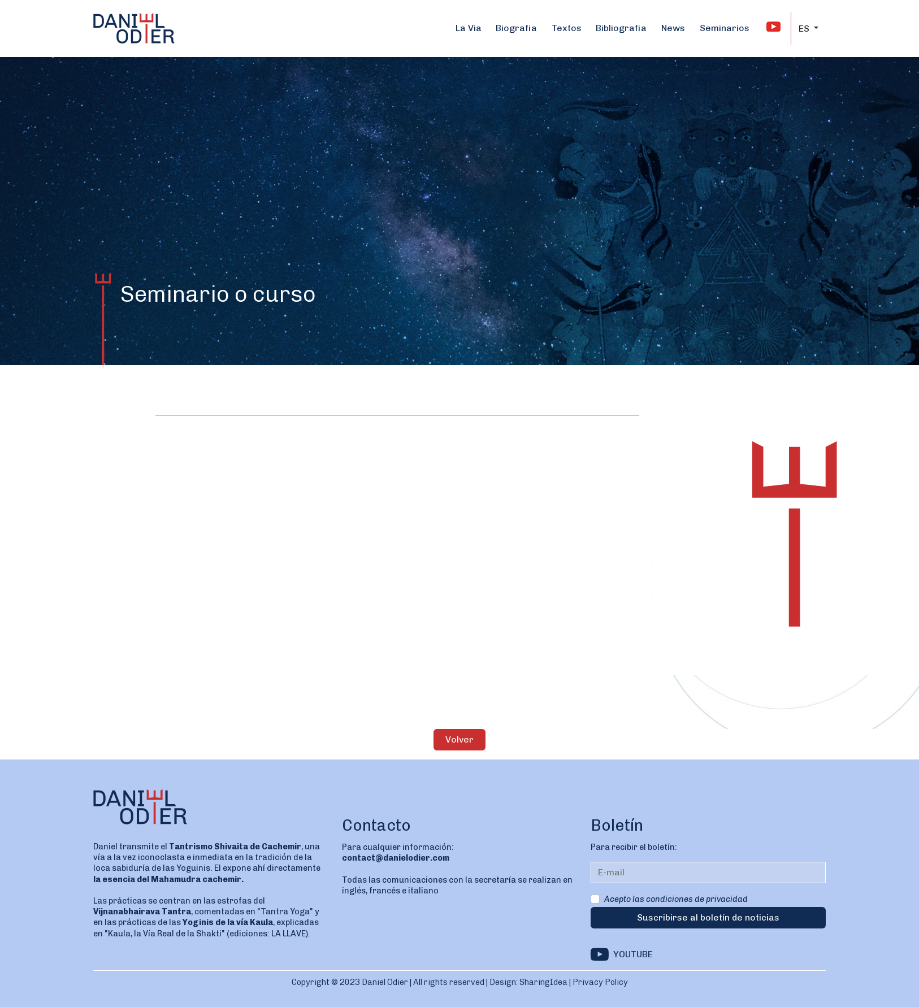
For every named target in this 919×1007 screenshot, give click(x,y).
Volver (459, 739)
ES (805, 28)
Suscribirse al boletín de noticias (708, 917)
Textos (567, 28)
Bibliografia (621, 28)
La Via (469, 28)
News (673, 28)
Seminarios (724, 28)
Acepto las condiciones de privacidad (676, 899)
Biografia (516, 28)
